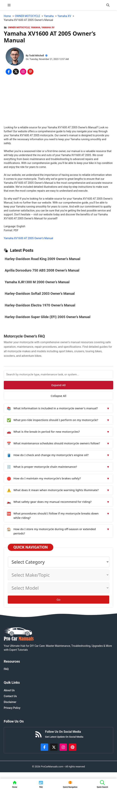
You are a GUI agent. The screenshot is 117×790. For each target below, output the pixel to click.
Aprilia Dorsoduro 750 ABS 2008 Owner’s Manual (42, 270)
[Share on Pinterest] (30, 72)
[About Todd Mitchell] (15, 57)
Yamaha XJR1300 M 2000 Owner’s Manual (37, 282)
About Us (9, 690)
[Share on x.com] (16, 72)
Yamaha (35, 27)
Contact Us (10, 696)
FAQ (6, 669)
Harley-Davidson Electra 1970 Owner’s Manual (40, 305)
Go (58, 599)
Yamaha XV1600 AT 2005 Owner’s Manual (28, 238)
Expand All (58, 385)
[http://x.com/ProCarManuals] (54, 747)
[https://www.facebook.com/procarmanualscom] (44, 747)
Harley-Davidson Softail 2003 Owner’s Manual (40, 293)
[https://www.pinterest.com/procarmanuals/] (72, 747)
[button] (108, 5)
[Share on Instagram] (23, 72)
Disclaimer (10, 701)
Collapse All (58, 396)
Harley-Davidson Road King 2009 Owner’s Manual (42, 259)
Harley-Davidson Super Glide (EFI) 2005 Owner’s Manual (47, 317)
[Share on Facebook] (9, 72)
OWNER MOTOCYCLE (19, 27)
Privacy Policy (12, 707)
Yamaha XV (47, 27)
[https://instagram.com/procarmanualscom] (63, 747)
